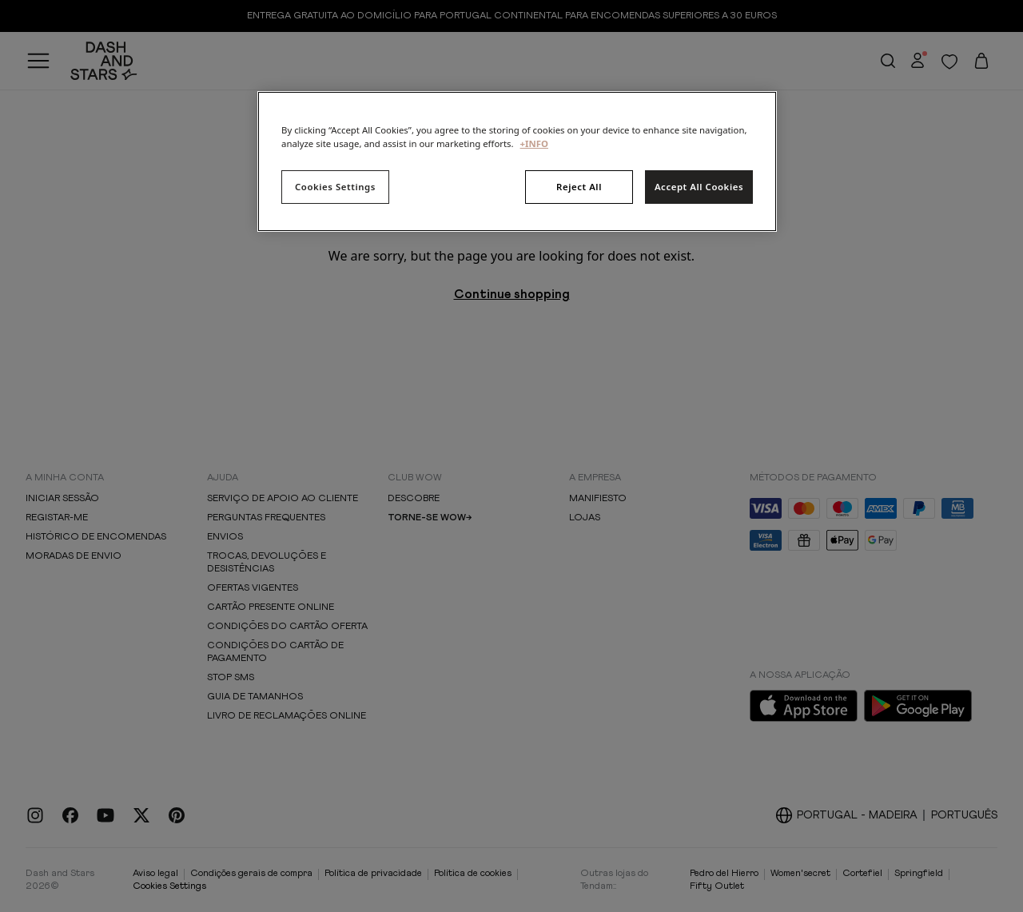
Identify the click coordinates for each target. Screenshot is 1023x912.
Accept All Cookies (699, 187)
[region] (517, 161)
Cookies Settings (335, 187)
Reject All (579, 187)
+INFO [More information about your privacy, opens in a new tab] (534, 143)
